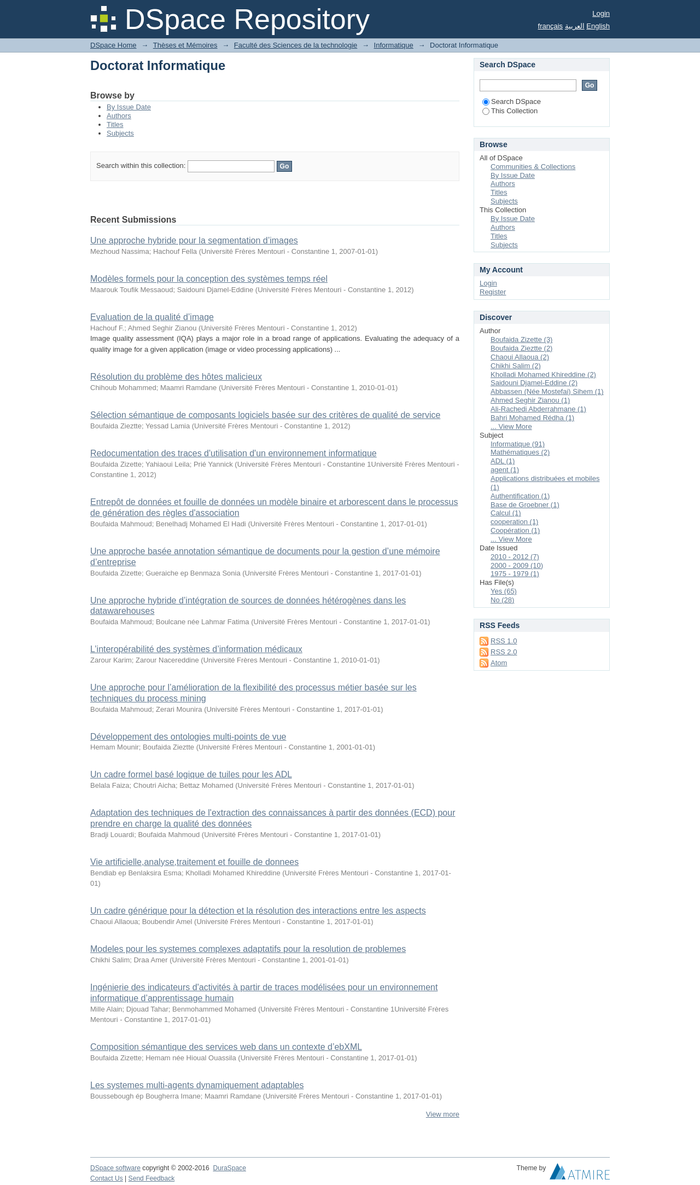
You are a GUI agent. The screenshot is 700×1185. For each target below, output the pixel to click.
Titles (115, 124)
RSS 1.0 (504, 641)
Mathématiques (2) (520, 452)
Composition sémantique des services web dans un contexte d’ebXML (226, 1047)
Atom (499, 663)
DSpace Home (113, 45)
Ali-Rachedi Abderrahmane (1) (538, 409)
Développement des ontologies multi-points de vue (188, 736)
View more (442, 1114)
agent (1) (505, 470)
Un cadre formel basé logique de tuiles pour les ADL (191, 774)
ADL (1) (503, 461)
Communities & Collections (533, 166)
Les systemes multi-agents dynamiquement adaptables (197, 1085)
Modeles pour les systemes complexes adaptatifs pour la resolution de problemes (248, 949)
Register (493, 292)
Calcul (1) (506, 513)
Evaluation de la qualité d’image (152, 317)
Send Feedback (152, 1178)
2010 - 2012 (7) (515, 557)
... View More (511, 426)
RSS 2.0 (504, 652)
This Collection (510, 111)
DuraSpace (229, 1168)
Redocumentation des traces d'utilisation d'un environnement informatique (233, 453)
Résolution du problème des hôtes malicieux (176, 376)
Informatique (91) (518, 444)
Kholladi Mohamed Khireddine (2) (543, 374)
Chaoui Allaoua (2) (520, 357)
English (598, 26)
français (550, 26)
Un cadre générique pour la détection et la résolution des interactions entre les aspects (258, 910)
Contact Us (106, 1178)
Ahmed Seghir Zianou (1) (530, 400)
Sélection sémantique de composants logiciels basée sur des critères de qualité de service (265, 415)
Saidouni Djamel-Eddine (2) (534, 383)
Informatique (393, 45)
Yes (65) (504, 591)
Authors (119, 116)
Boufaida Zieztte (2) (521, 348)
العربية (575, 26)
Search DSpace (511, 101)
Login (601, 13)
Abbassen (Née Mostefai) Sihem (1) (547, 391)
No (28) (502, 600)
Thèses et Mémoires (185, 45)
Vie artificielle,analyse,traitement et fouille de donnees (194, 862)
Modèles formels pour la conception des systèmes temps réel (209, 278)
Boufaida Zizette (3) (521, 339)
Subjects (120, 133)
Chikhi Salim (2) (516, 366)
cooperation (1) (514, 522)
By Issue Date (129, 107)
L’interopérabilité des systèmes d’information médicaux (196, 649)
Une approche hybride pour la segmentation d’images (194, 240)
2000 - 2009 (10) (517, 565)
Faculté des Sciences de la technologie (295, 45)
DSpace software (115, 1168)
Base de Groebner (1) (525, 505)
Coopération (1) (515, 530)
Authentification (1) (520, 496)
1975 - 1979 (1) (515, 574)
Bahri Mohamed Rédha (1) (532, 418)
